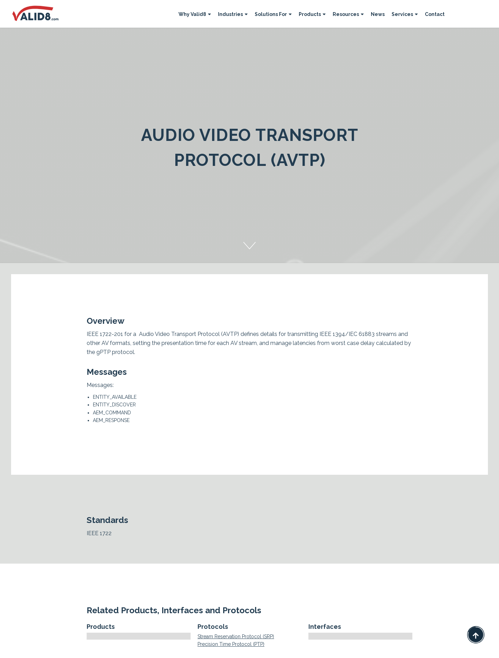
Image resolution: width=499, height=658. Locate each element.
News (378, 14)
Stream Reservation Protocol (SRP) (236, 636)
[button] (195, 15)
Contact (435, 14)
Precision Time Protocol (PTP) (231, 644)
